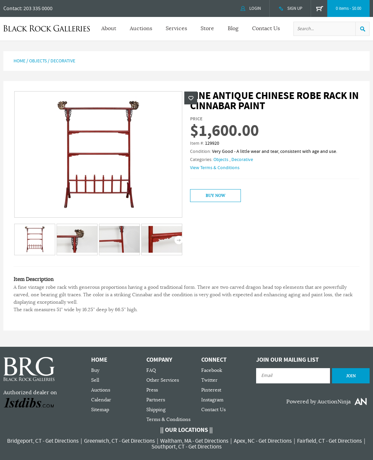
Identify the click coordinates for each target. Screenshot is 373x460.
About (108, 28)
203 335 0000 (38, 8)
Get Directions (62, 441)
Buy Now (215, 195)
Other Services (162, 380)
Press (152, 390)
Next (178, 240)
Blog (233, 28)
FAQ (151, 370)
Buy (95, 370)
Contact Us (266, 28)
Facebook (211, 370)
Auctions (141, 28)
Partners (155, 400)
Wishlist (190, 98)
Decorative (62, 61)
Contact (12, 8)
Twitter (209, 380)
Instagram (212, 400)
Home (19, 61)
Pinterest (211, 390)
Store (207, 28)
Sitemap (100, 410)
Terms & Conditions (168, 419)
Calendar (101, 400)
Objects (38, 61)
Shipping (156, 410)
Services (176, 28)
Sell (95, 380)
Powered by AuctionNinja (318, 401)
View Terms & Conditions (215, 168)
